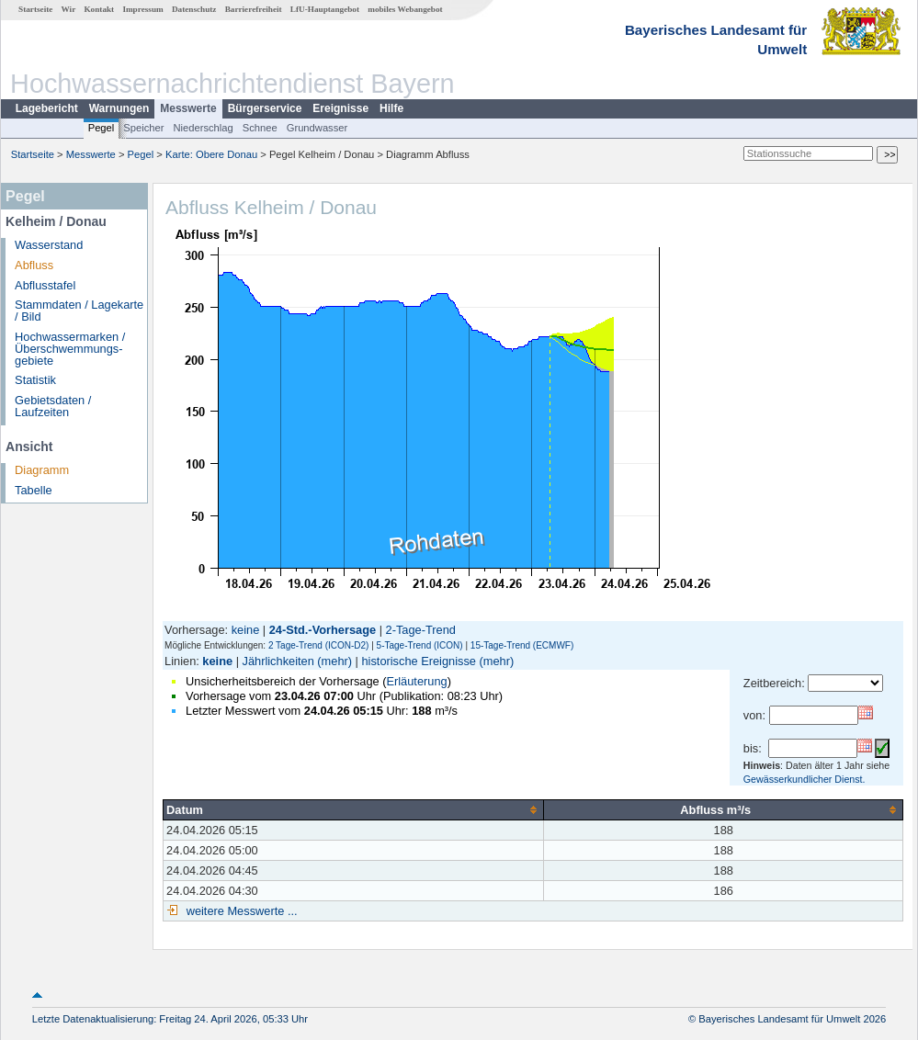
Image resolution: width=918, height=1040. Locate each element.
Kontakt (99, 9)
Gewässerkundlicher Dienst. (804, 779)
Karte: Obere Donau (211, 154)
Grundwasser (317, 127)
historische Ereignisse (418, 661)
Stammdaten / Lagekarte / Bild (79, 310)
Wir (69, 9)
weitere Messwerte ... (240, 911)
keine (246, 630)
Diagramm (42, 470)
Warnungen (119, 108)
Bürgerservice (265, 108)
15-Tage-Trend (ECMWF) (521, 645)
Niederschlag (202, 127)
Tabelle (33, 490)
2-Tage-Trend (421, 630)
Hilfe (391, 108)
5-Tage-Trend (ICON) (420, 645)
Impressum (142, 9)
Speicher (143, 127)
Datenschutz (194, 9)
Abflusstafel (45, 285)
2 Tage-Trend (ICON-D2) (318, 645)
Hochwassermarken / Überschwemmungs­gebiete (70, 348)
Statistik (35, 380)
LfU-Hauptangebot (324, 9)
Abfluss (34, 265)
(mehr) (334, 661)
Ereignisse (340, 108)
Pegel (101, 127)
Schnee (260, 127)
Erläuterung (416, 681)
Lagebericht (47, 108)
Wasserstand (49, 245)
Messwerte (188, 108)
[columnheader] (354, 809)
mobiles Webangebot (405, 9)
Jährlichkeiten (278, 661)
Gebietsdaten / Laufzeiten (53, 406)
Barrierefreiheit (253, 9)
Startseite (35, 9)
